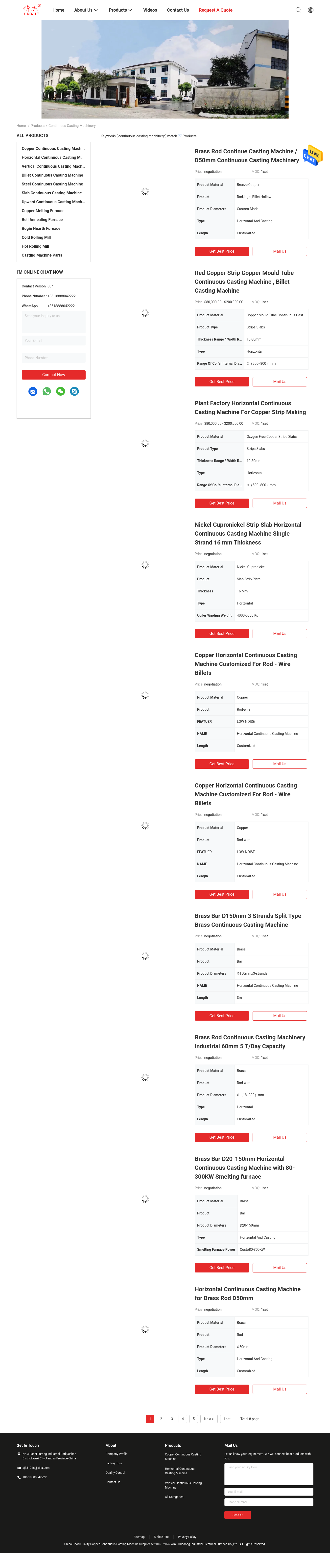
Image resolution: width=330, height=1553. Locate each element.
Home (21, 126)
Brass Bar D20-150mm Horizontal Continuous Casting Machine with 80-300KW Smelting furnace (245, 1167)
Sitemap (139, 1537)
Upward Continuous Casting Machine (54, 202)
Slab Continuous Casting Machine (52, 193)
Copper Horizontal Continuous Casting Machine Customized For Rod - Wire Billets (246, 664)
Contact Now (53, 374)
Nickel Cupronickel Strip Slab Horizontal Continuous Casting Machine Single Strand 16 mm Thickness (248, 533)
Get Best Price (222, 251)
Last (227, 1419)
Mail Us (279, 251)
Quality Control (115, 1472)
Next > (209, 1419)
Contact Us (113, 1482)
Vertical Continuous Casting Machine (54, 166)
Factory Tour (114, 1463)
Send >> (238, 1515)
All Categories (174, 1497)
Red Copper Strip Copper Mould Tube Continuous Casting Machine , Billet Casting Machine (244, 281)
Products (38, 126)
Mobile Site (161, 1537)
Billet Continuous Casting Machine (52, 175)
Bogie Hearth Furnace (41, 228)
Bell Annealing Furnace (42, 219)
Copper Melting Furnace (43, 210)
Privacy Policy (187, 1537)
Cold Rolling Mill (36, 237)
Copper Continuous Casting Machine (54, 148)
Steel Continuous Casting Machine (52, 184)
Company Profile (116, 1454)
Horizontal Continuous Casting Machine (54, 157)
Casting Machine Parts (42, 255)
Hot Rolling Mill (35, 246)
